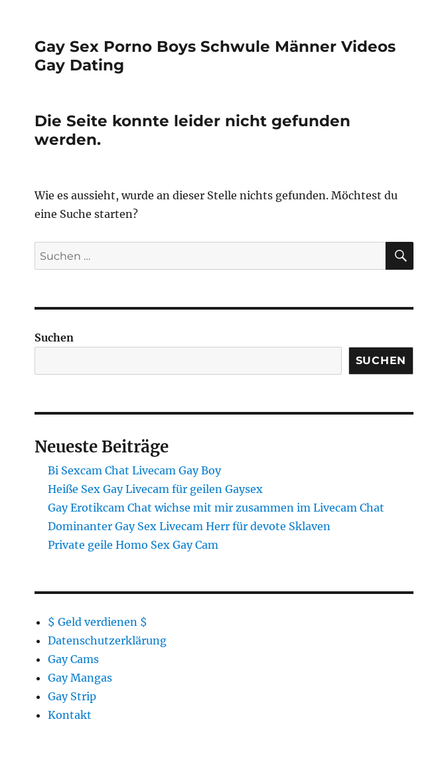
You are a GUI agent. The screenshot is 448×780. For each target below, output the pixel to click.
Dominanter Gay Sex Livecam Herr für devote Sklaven (189, 526)
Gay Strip (72, 696)
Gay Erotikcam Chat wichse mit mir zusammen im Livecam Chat (216, 507)
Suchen (54, 337)
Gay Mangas (80, 677)
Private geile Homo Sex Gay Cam (133, 544)
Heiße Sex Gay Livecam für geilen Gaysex (155, 489)
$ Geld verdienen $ (97, 622)
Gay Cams (73, 659)
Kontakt (70, 715)
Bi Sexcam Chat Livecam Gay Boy (134, 470)
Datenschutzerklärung (107, 640)
